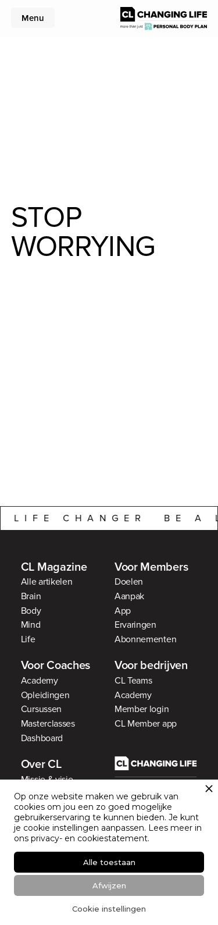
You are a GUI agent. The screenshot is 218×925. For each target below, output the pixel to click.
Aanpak (129, 596)
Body (31, 611)
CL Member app (146, 724)
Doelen (129, 582)
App (123, 611)
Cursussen (41, 709)
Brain (31, 596)
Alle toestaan (109, 862)
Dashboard (42, 738)
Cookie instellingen (109, 908)
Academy (39, 680)
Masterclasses (48, 724)
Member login (142, 709)
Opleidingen (45, 695)
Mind (31, 625)
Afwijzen (109, 885)
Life (28, 639)
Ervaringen (135, 625)
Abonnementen (145, 639)
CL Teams (133, 680)
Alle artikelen (47, 582)
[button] (31, 15)
